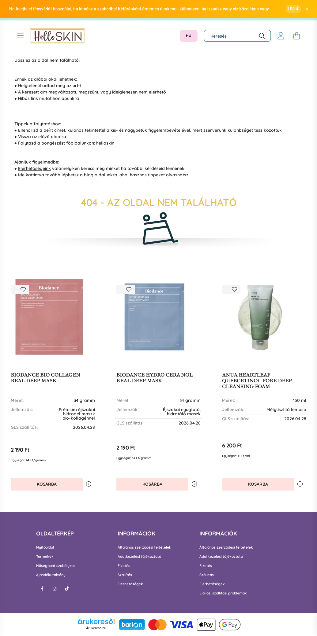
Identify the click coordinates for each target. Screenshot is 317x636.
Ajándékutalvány (51, 575)
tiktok (67, 589)
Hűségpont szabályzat (55, 566)
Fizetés (124, 566)
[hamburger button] (20, 36)
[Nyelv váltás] (189, 36)
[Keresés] (237, 35)
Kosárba (47, 484)
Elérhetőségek (130, 584)
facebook (42, 589)
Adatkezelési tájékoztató (139, 556)
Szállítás (125, 575)
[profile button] (281, 36)
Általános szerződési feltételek (144, 547)
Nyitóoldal (45, 547)
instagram (54, 589)
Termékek (45, 556)
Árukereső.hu (96, 628)
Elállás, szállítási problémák (223, 593)
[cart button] (297, 36)
